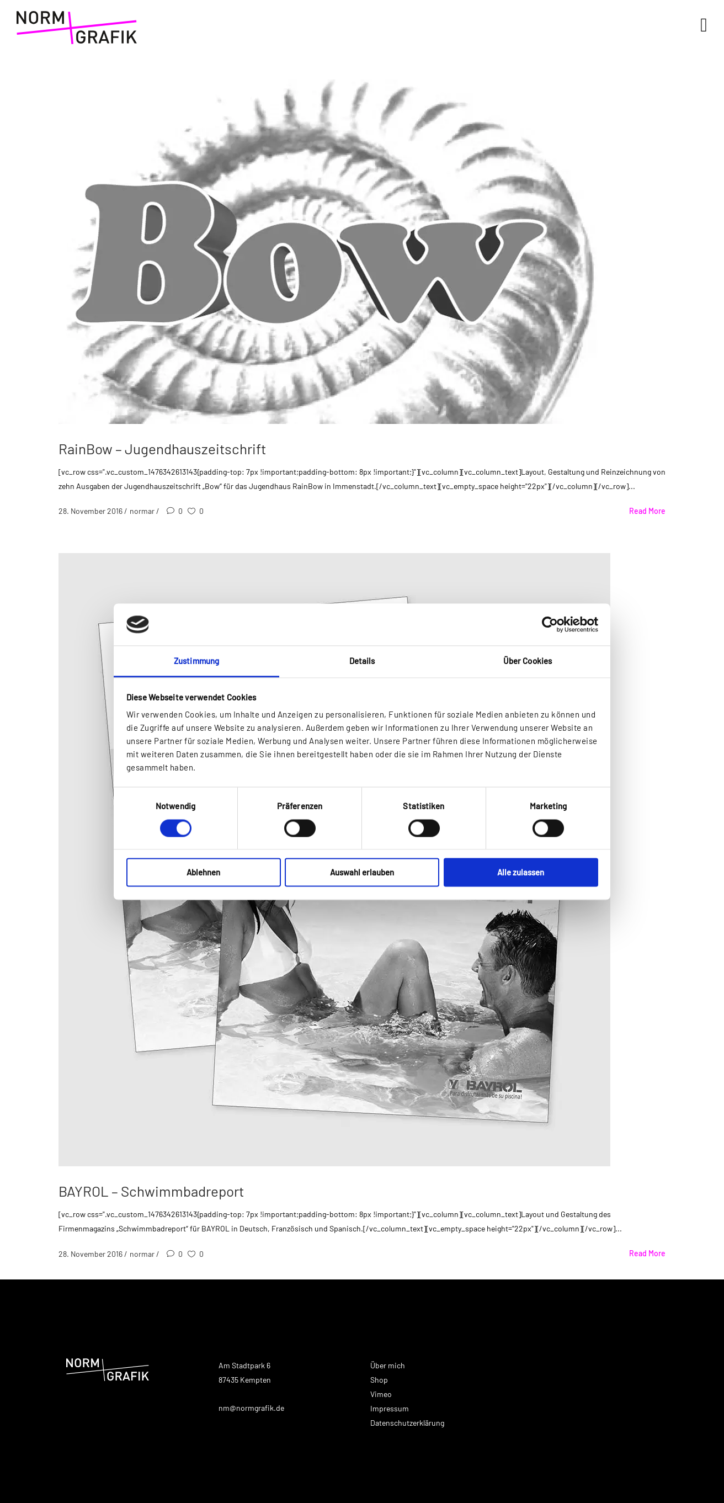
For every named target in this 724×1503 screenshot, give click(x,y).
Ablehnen (203, 873)
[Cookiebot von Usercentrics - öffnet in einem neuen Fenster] (550, 624)
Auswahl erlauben (362, 873)
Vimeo (381, 1394)
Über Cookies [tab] (527, 661)
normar (143, 511)
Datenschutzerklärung (407, 1422)
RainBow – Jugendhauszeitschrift (162, 448)
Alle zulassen (520, 873)
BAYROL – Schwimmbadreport (151, 1190)
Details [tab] (362, 661)
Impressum (389, 1408)
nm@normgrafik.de (251, 1407)
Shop (379, 1379)
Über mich (387, 1365)
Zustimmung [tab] (196, 661)
